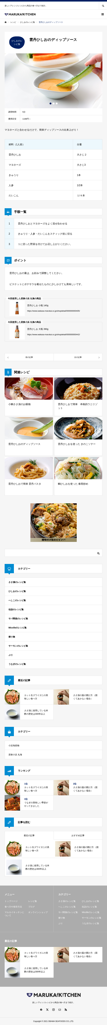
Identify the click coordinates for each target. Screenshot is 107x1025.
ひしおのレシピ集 (17, 591)
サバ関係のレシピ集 (18, 618)
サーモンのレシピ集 (18, 646)
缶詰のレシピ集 (16, 609)
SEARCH (103, 5)
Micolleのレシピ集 (17, 627)
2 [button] (54, 103)
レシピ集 (32, 901)
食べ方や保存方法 (13, 906)
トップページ (11, 901)
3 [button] (57, 103)
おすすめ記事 (77, 835)
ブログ (31, 906)
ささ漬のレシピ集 (17, 582)
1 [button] (50, 103)
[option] (53, 80)
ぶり (10, 655)
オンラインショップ (38, 912)
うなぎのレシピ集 (17, 664)
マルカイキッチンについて (14, 914)
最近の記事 (29, 835)
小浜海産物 (13, 745)
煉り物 (11, 637)
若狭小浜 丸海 (15, 754)
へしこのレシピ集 (17, 600)
